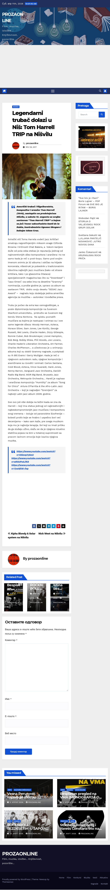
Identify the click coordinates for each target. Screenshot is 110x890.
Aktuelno (104, 878)
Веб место (10, 733)
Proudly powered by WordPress (16, 880)
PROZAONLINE (20, 854)
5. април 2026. (17, 803)
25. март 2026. (17, 834)
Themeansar (7, 882)
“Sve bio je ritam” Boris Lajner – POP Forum (89, 201)
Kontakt (104, 884)
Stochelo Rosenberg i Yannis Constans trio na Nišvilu (79, 828)
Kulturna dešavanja (22, 790)
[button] (100, 91)
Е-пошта (10, 716)
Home (61, 878)
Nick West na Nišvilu (51, 533)
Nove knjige (80, 790)
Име (8, 699)
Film (69, 878)
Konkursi (77, 878)
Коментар (11, 640)
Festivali (64, 821)
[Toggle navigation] (52, 91)
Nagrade (94, 884)
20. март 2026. (70, 834)
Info (9, 790)
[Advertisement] (55, 66)
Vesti (95, 878)
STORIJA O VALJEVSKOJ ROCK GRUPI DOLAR (89, 224)
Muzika (16, 107)
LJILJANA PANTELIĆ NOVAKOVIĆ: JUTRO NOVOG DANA (89, 241)
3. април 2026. (70, 803)
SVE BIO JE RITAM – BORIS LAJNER (90, 207)
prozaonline (32, 143)
